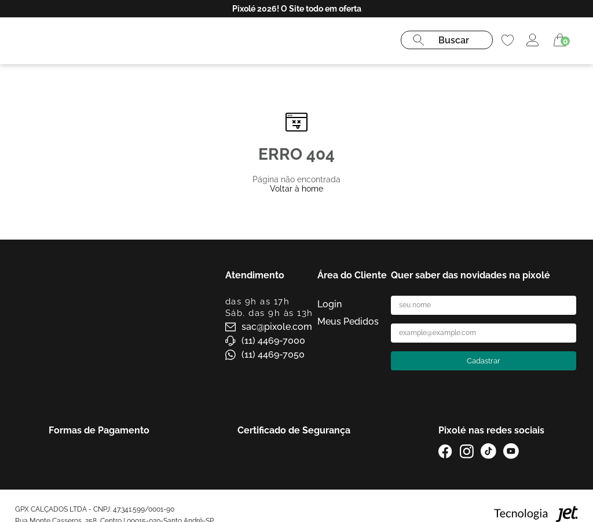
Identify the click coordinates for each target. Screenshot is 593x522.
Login (329, 304)
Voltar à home (296, 188)
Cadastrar (483, 360)
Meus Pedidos (348, 321)
